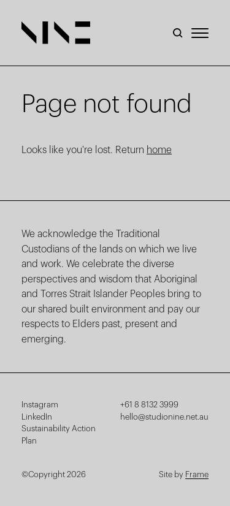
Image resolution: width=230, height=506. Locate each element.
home (159, 150)
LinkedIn (36, 417)
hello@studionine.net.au (164, 417)
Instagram (39, 405)
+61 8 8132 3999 (149, 405)
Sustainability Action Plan (58, 435)
